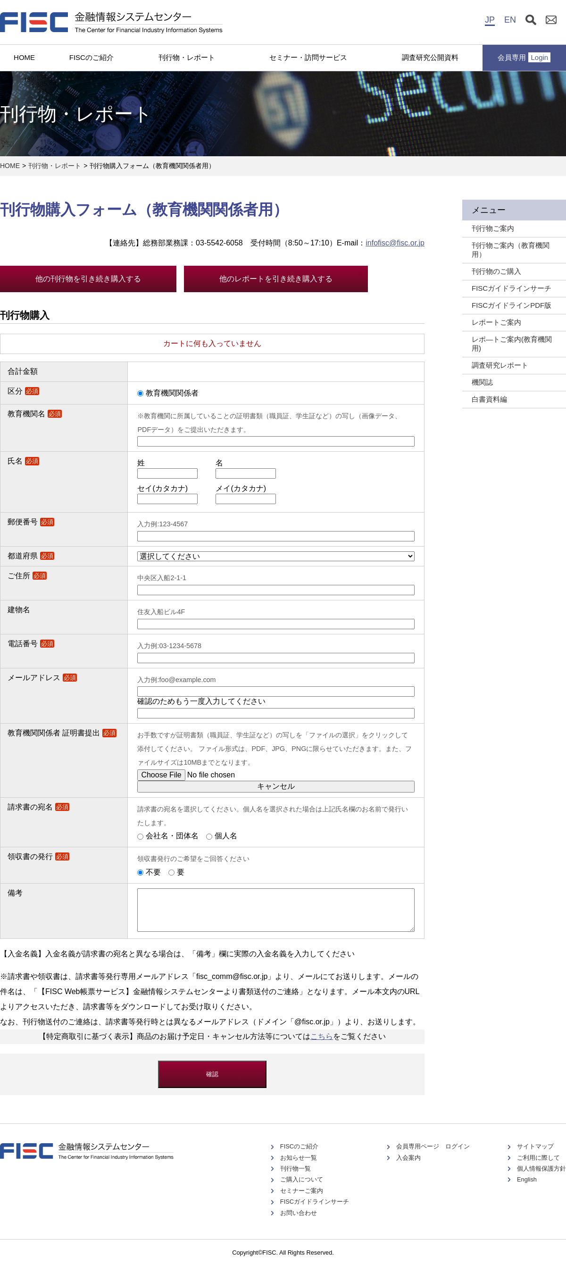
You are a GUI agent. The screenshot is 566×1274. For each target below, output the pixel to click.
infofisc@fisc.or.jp (395, 243)
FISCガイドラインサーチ (314, 1210)
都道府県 (31, 556)
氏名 (23, 461)
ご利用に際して (538, 1166)
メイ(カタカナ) (241, 488)
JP (490, 20)
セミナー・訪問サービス (308, 57)
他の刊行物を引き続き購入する (88, 279)
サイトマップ (535, 1154)
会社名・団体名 (172, 836)
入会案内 (408, 1166)
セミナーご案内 (301, 1199)
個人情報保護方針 (541, 1177)
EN (510, 20)
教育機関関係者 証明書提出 (62, 733)
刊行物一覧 (295, 1177)
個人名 (226, 836)
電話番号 (31, 644)
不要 (153, 872)
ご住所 (27, 576)
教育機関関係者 (172, 393)
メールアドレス (42, 678)
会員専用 (524, 57)
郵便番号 (31, 522)
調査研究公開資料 (430, 57)
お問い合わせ (298, 1221)
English (527, 1187)
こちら (321, 1045)
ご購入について (301, 1187)
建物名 (19, 610)
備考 (15, 893)
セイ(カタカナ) (162, 488)
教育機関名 (35, 414)
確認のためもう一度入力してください (201, 701)
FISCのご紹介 (91, 57)
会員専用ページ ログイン (433, 1154)
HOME (24, 57)
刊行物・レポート (186, 57)
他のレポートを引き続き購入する (276, 279)
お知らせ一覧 (298, 1166)
